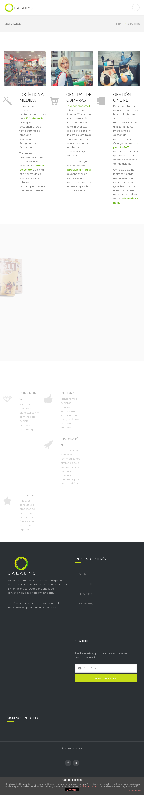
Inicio (82, 573)
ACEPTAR (72, 790)
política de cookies (88, 786)
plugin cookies (135, 790)
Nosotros (86, 583)
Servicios (85, 594)
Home (120, 23)
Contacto (86, 604)
